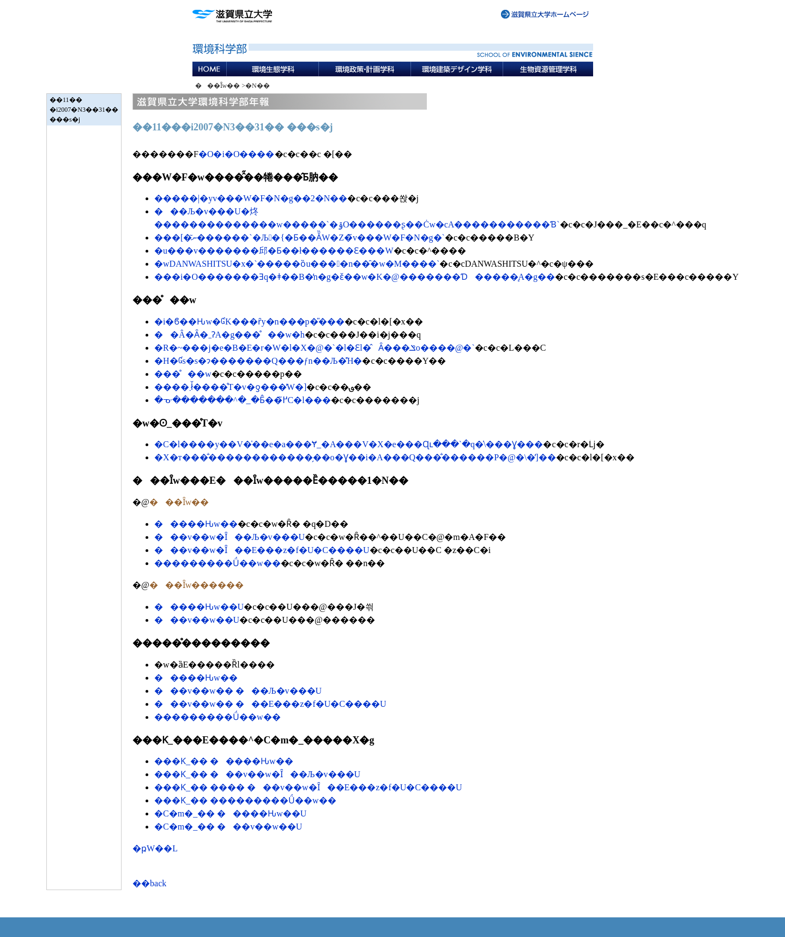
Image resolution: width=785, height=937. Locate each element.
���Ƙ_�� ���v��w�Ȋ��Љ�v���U (257, 774)
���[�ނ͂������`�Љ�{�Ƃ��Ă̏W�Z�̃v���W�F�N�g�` (299, 237)
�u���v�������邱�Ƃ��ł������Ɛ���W (274, 250)
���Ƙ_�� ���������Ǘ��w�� (245, 800)
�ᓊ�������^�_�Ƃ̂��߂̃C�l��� (242, 400)
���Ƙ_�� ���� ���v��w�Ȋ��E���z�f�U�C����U (308, 787)
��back (149, 883)
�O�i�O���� (236, 154)
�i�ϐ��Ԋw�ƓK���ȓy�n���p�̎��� (249, 321)
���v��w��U (196, 619)
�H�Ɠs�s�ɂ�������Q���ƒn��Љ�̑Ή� (258, 360)
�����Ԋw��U (199, 606)
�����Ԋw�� (196, 523)
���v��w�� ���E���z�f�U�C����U (270, 703)
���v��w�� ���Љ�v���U (238, 690)
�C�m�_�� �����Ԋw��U (230, 813)
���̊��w (183, 374)
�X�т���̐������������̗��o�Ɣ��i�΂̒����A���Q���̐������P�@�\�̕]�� (355, 457)
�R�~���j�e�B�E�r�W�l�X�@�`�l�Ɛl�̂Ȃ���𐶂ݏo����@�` (314, 347)
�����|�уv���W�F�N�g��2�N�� (250, 198)
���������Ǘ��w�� (217, 563)
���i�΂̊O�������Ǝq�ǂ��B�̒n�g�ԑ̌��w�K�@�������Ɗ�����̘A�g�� (354, 276)
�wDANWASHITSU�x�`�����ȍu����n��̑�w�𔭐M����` (296, 263)
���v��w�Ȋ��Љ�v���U (229, 537)
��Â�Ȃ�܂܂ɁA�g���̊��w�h (229, 334)
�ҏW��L (155, 848)
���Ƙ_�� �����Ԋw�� (223, 761)
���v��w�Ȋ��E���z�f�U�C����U (262, 550)
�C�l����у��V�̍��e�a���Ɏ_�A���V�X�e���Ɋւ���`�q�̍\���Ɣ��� (348, 444)
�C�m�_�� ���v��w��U (228, 826)
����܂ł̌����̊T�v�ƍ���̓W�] (230, 387)
